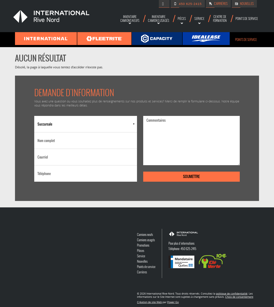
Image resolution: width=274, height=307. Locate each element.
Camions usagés (146, 240)
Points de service (246, 39)
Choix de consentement (239, 296)
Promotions (143, 245)
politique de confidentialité (231, 293)
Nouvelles (247, 3)
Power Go (173, 302)
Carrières (221, 3)
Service (141, 256)
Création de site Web (149, 302)
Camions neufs (145, 234)
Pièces (140, 251)
